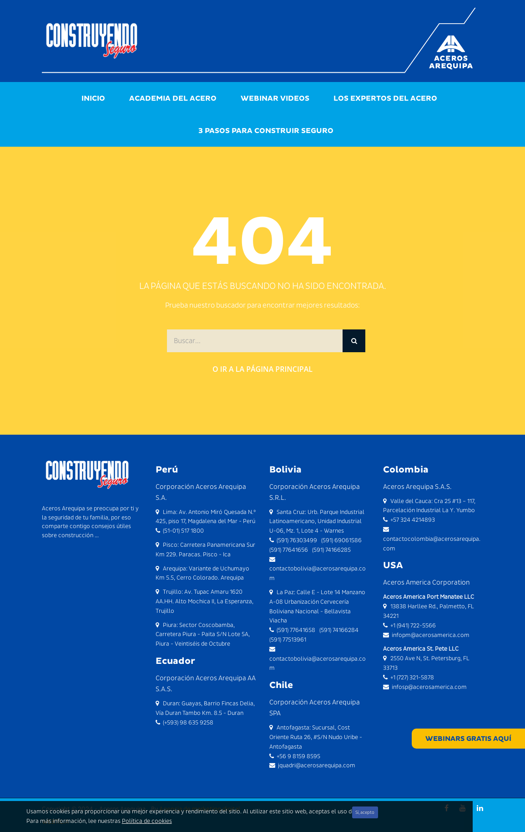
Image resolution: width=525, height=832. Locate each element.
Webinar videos (275, 98)
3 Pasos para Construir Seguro (265, 130)
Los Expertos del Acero (385, 98)
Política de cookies (147, 820)
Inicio (93, 98)
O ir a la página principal (262, 369)
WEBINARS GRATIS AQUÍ (468, 738)
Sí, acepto (364, 812)
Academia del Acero (173, 98)
